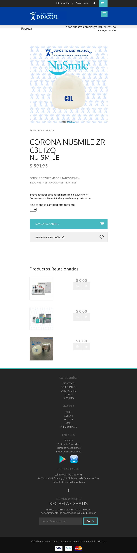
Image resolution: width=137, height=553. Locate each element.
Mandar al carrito (69, 224)
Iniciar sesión (63, 3)
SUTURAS (68, 398)
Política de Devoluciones (68, 451)
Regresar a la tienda (42, 130)
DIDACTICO (68, 383)
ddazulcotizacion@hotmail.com (69, 482)
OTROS (68, 394)
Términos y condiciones (68, 447)
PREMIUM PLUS (68, 426)
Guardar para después (69, 237)
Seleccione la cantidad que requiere (52, 205)
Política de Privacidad (68, 444)
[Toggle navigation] (104, 14)
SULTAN (68, 415)
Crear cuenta (82, 3)
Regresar (27, 28)
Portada (69, 440)
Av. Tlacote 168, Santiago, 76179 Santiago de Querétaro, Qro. (68, 478)
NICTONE (68, 419)
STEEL (68, 423)
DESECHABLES (68, 387)
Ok (90, 521)
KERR (68, 412)
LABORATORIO (68, 390)
